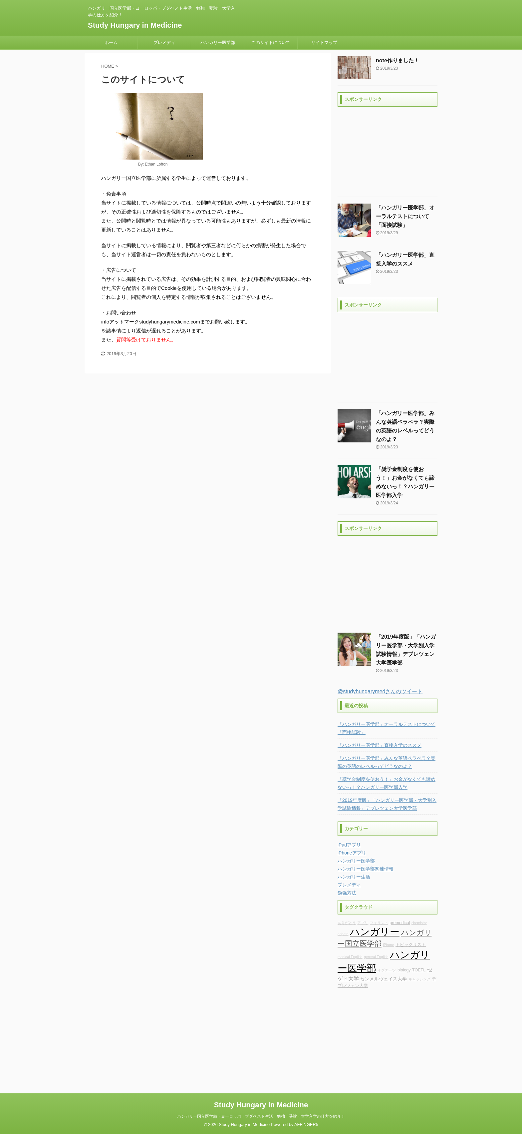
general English (376, 957)
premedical (400, 922)
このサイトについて (270, 42)
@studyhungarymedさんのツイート (380, 691)
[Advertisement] (387, 151)
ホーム (111, 42)
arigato (343, 934)
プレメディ (164, 42)
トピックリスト (410, 944)
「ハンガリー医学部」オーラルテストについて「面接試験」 (405, 216)
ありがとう (347, 923)
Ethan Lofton (156, 164)
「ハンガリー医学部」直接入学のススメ (379, 745)
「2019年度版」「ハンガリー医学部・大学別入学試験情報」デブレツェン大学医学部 (387, 804)
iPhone (388, 945)
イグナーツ (387, 970)
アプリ (362, 923)
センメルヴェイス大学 (383, 978)
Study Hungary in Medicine (135, 25)
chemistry (419, 923)
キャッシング (419, 979)
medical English (350, 957)
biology (404, 970)
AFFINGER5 (306, 1124)
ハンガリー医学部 (217, 42)
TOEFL (418, 970)
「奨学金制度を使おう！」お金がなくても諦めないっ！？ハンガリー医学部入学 (386, 783)
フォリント (379, 923)
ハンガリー (374, 931)
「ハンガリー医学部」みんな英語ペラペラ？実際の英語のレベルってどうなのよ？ (386, 762)
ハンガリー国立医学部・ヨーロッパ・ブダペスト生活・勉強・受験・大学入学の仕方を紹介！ (261, 1116)
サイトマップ (324, 42)
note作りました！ (397, 60)
